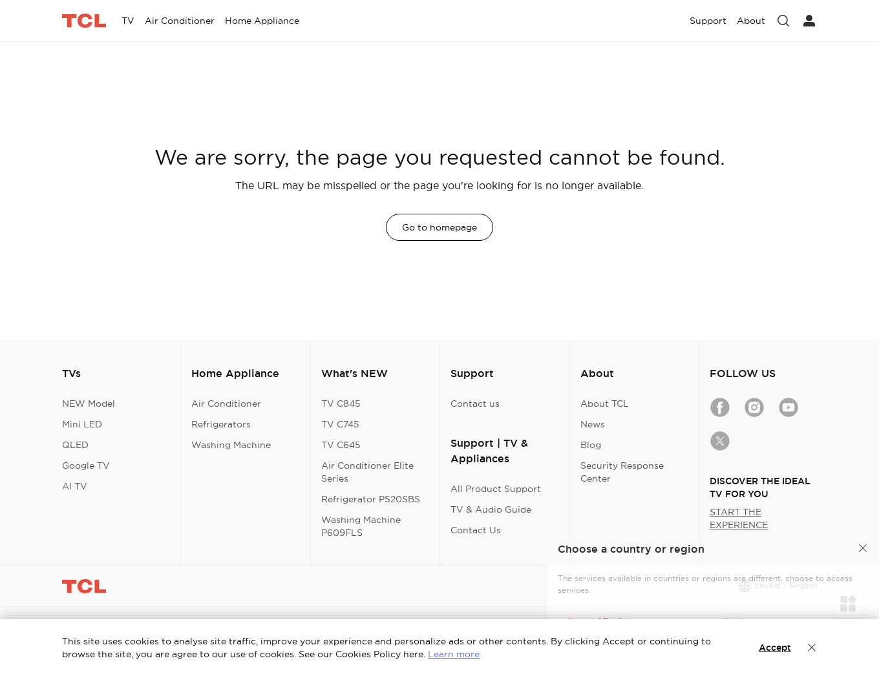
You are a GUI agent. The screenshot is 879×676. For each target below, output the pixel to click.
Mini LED (82, 424)
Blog (590, 445)
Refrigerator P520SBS (370, 499)
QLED (75, 445)
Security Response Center (622, 472)
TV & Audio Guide (490, 509)
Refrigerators (221, 424)
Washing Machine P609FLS (361, 526)
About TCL (604, 403)
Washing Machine (231, 445)
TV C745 (340, 424)
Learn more (454, 654)
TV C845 (341, 403)
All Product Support (495, 489)
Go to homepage (439, 227)
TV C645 (341, 445)
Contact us (475, 403)
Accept (775, 647)
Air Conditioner (226, 403)
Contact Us (475, 530)
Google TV (86, 465)
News (592, 424)
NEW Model (88, 403)
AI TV (74, 486)
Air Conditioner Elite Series (367, 472)
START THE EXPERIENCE (739, 518)
